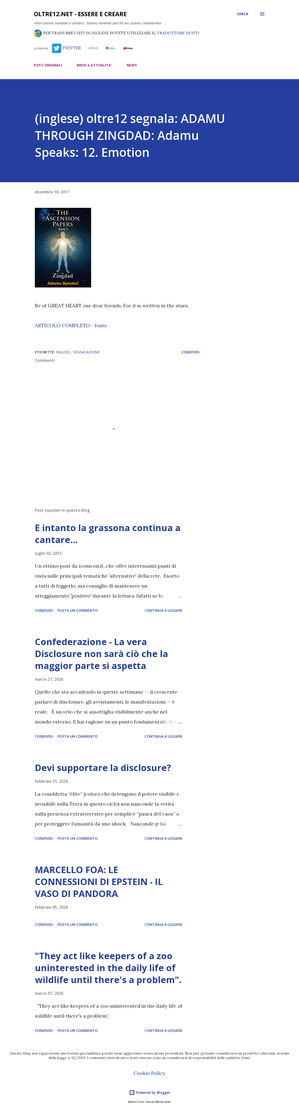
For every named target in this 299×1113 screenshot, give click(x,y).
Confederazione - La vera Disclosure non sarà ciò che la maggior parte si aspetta (101, 654)
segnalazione (86, 352)
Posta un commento (78, 610)
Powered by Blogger (149, 1092)
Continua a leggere (163, 610)
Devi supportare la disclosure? (103, 768)
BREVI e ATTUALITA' (94, 65)
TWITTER (66, 47)
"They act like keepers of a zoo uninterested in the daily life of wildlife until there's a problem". (108, 968)
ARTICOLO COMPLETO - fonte (71, 325)
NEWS (132, 65)
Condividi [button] (190, 352)
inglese (63, 352)
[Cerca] (242, 14)
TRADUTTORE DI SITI (178, 32)
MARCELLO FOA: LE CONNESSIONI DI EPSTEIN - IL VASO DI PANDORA (99, 882)
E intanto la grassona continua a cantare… (107, 534)
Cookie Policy (149, 1073)
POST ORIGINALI (48, 65)
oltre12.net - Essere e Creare (80, 14)
